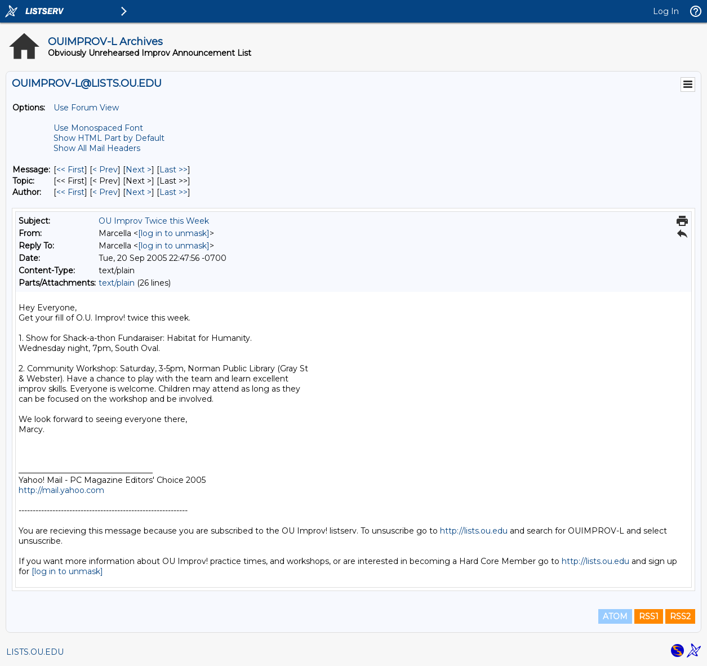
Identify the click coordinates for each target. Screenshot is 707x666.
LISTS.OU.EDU (35, 652)
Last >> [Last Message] (173, 170)
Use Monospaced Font (98, 128)
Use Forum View (86, 108)
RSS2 (680, 616)
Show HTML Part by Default (109, 138)
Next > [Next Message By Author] (139, 192)
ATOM (615, 616)
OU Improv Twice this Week (154, 221)
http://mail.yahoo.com (61, 490)
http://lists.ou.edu (474, 531)
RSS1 (649, 616)
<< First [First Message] (70, 170)
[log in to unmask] (174, 233)
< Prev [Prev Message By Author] (105, 192)
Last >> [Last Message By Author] (173, 192)
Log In (666, 11)
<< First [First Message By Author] (70, 192)
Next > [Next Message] (139, 170)
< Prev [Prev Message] (105, 170)
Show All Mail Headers (97, 148)
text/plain (117, 283)
